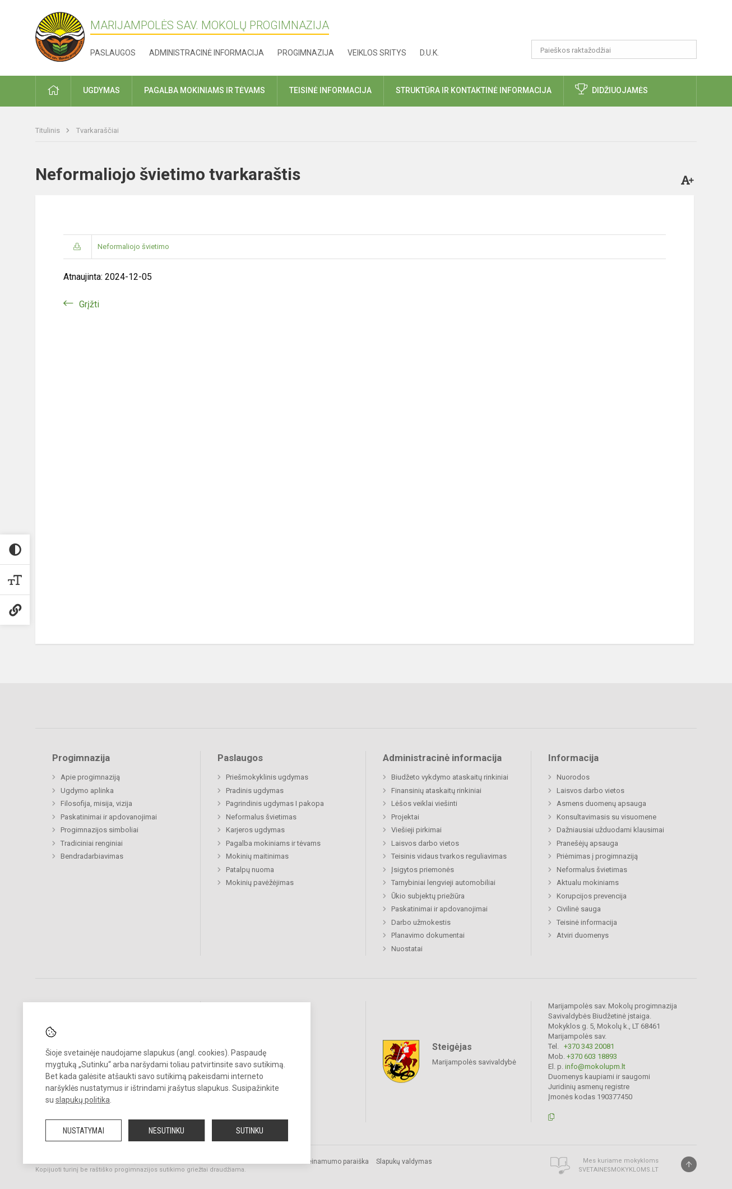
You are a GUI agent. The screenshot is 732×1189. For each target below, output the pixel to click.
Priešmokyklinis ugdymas (267, 777)
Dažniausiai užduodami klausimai (610, 830)
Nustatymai (83, 1130)
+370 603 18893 (592, 1056)
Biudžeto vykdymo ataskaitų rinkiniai (449, 777)
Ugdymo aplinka (87, 790)
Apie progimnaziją (90, 777)
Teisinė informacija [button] (330, 90)
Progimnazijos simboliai (99, 830)
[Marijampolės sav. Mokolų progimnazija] (62, 35)
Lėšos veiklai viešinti (424, 803)
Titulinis (48, 130)
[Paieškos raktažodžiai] (614, 49)
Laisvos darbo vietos (425, 843)
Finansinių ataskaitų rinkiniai (436, 790)
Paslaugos (113, 52)
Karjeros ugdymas (255, 830)
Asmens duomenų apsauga (601, 803)
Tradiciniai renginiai (92, 843)
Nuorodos (573, 777)
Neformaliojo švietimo (133, 246)
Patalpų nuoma (250, 869)
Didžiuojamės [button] (620, 90)
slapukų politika (82, 1099)
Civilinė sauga (579, 909)
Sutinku (249, 1130)
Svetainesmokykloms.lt (618, 1169)
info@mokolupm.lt (595, 1066)
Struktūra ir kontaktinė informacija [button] (474, 90)
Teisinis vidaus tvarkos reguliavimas (449, 856)
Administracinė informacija (206, 52)
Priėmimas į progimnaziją (597, 856)
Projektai (405, 817)
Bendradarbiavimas (92, 856)
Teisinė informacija (587, 922)
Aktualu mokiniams (588, 882)
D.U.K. (429, 52)
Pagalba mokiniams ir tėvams (273, 843)
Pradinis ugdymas (255, 790)
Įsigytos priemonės (422, 869)
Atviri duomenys (583, 935)
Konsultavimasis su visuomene (606, 817)
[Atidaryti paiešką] (684, 49)
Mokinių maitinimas (257, 856)
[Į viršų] (689, 1164)
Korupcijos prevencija (592, 896)
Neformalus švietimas (261, 817)
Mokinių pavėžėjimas (260, 882)
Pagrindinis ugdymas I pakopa (275, 803)
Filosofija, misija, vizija (96, 803)
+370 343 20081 (589, 1046)
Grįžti (89, 304)
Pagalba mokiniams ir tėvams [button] (204, 90)
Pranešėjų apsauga (587, 843)
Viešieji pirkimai (416, 830)
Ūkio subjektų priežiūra (428, 896)
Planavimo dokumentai (428, 935)
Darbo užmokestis (421, 922)
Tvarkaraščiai (97, 130)
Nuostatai (407, 948)
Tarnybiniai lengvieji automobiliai (443, 882)
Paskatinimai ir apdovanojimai (109, 817)
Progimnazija (305, 52)
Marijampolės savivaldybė (474, 1061)
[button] (620, 23)
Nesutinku (166, 1130)
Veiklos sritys (377, 52)
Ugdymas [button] (101, 90)
